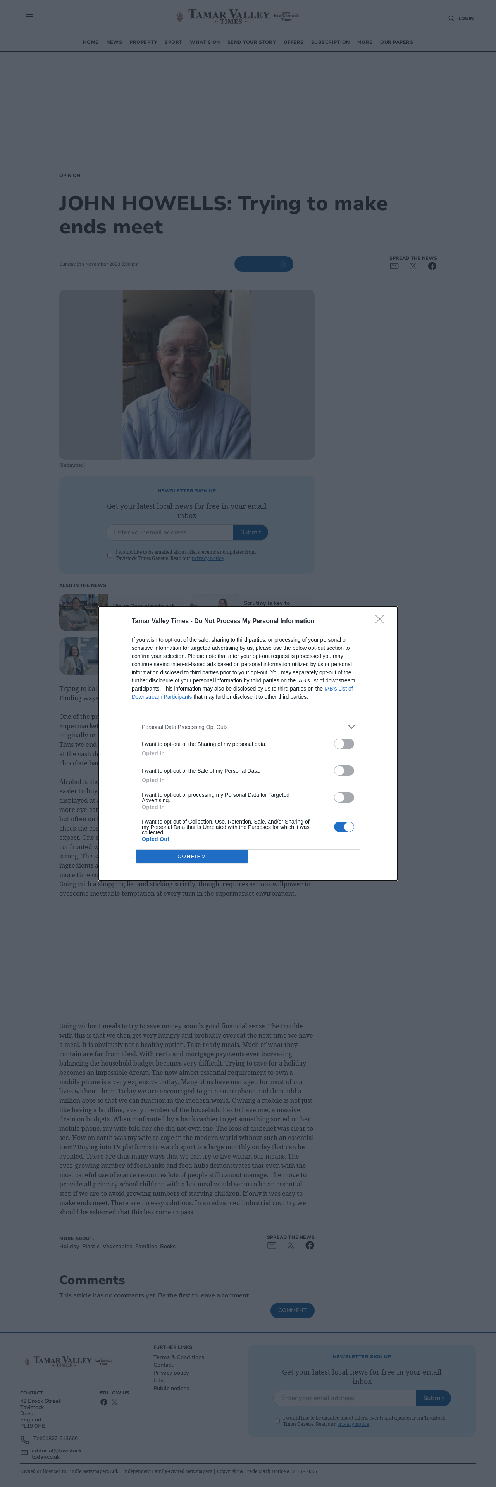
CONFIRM (192, 856)
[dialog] (248, 743)
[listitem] (248, 727)
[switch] (344, 744)
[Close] (382, 621)
